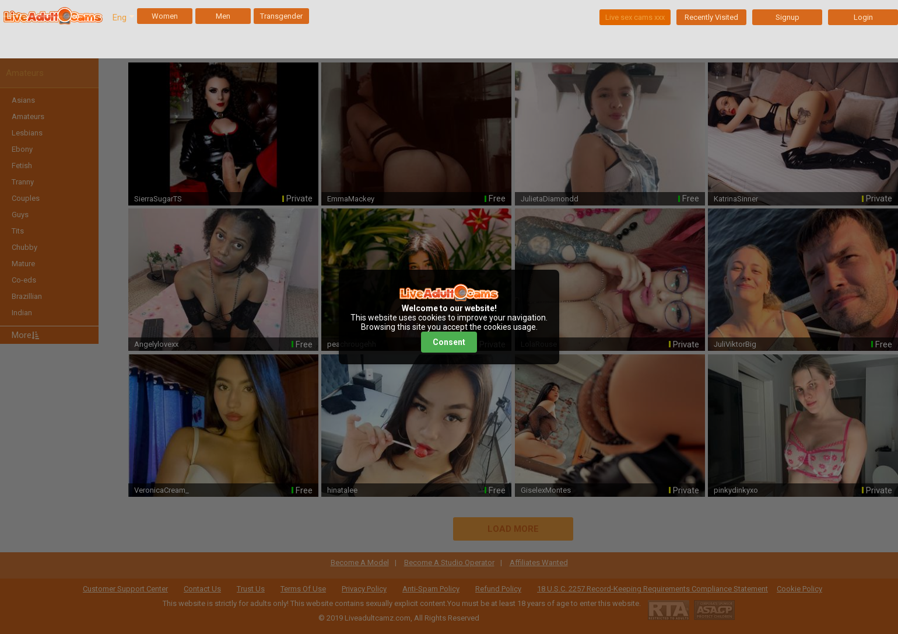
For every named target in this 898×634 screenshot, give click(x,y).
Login (863, 17)
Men (223, 16)
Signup (787, 17)
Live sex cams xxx (635, 17)
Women (165, 16)
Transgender (281, 16)
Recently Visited (711, 17)
